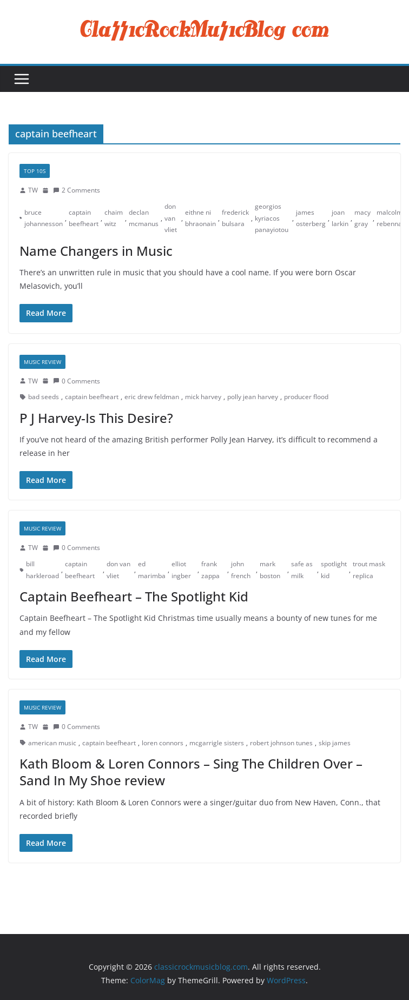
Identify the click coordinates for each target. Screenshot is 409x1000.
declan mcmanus (144, 218)
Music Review (42, 362)
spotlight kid (334, 569)
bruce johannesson (43, 218)
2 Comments (76, 190)
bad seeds (43, 396)
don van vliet (170, 218)
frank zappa (210, 569)
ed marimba (152, 569)
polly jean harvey (252, 396)
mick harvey (203, 396)
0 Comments (76, 381)
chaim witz (113, 218)
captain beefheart (83, 218)
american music (52, 742)
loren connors (162, 742)
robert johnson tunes (281, 742)
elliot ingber (181, 569)
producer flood (306, 396)
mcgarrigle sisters (216, 742)
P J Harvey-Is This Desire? (96, 418)
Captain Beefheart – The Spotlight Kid (133, 596)
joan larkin (340, 218)
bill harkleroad (42, 569)
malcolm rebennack (392, 218)
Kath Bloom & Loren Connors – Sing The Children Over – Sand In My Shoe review (190, 771)
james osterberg (311, 218)
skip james (335, 742)
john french (240, 569)
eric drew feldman (151, 396)
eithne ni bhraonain (200, 218)
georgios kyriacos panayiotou (271, 218)
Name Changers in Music (96, 251)
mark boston (270, 569)
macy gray (362, 218)
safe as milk (302, 569)
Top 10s (34, 171)
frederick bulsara (235, 218)
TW (33, 190)
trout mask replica (369, 569)
